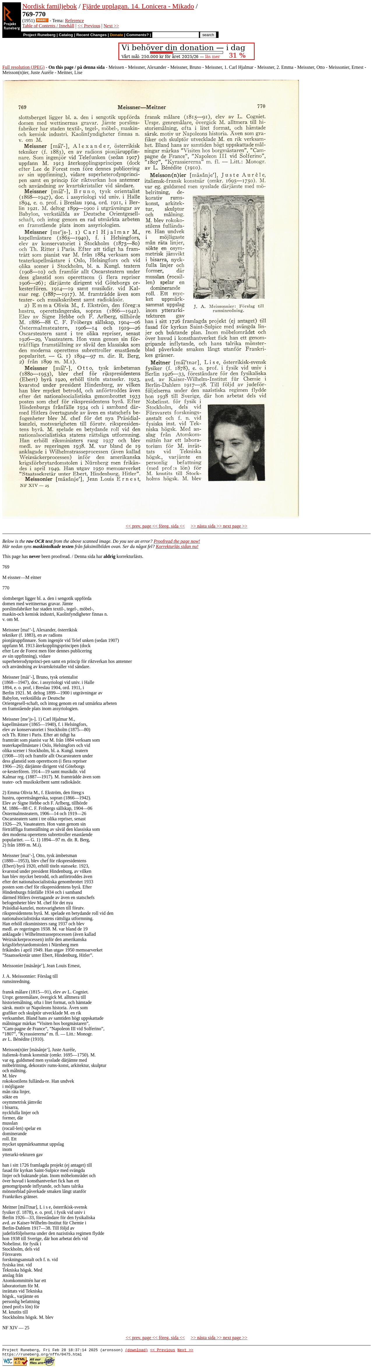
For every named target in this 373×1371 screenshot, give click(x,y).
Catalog (66, 35)
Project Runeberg (39, 35)
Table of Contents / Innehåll (48, 25)
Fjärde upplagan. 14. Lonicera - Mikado (138, 6)
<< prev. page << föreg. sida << (155, 526)
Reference (74, 20)
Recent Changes (91, 35)
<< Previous (89, 25)
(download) (136, 1350)
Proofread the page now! (177, 541)
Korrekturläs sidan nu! (177, 546)
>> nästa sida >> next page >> (219, 526)
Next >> (111, 25)
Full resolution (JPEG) (23, 67)
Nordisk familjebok (49, 6)
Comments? (137, 35)
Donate (116, 35)
